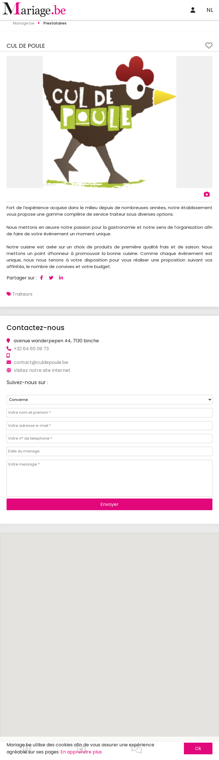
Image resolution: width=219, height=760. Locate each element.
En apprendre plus (81, 752)
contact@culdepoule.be (41, 362)
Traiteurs (22, 294)
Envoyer (109, 504)
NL (209, 10)
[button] (207, 61)
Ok (198, 748)
